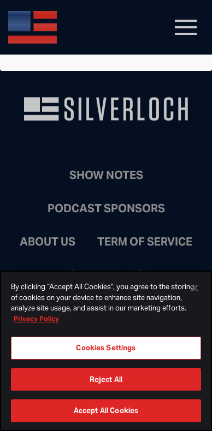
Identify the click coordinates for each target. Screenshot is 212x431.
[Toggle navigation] (186, 27)
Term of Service (144, 242)
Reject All (106, 379)
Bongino (87, 27)
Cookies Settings (106, 347)
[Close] (194, 288)
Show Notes (106, 175)
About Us (47, 242)
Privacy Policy (36, 319)
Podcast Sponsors (106, 208)
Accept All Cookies (106, 410)
